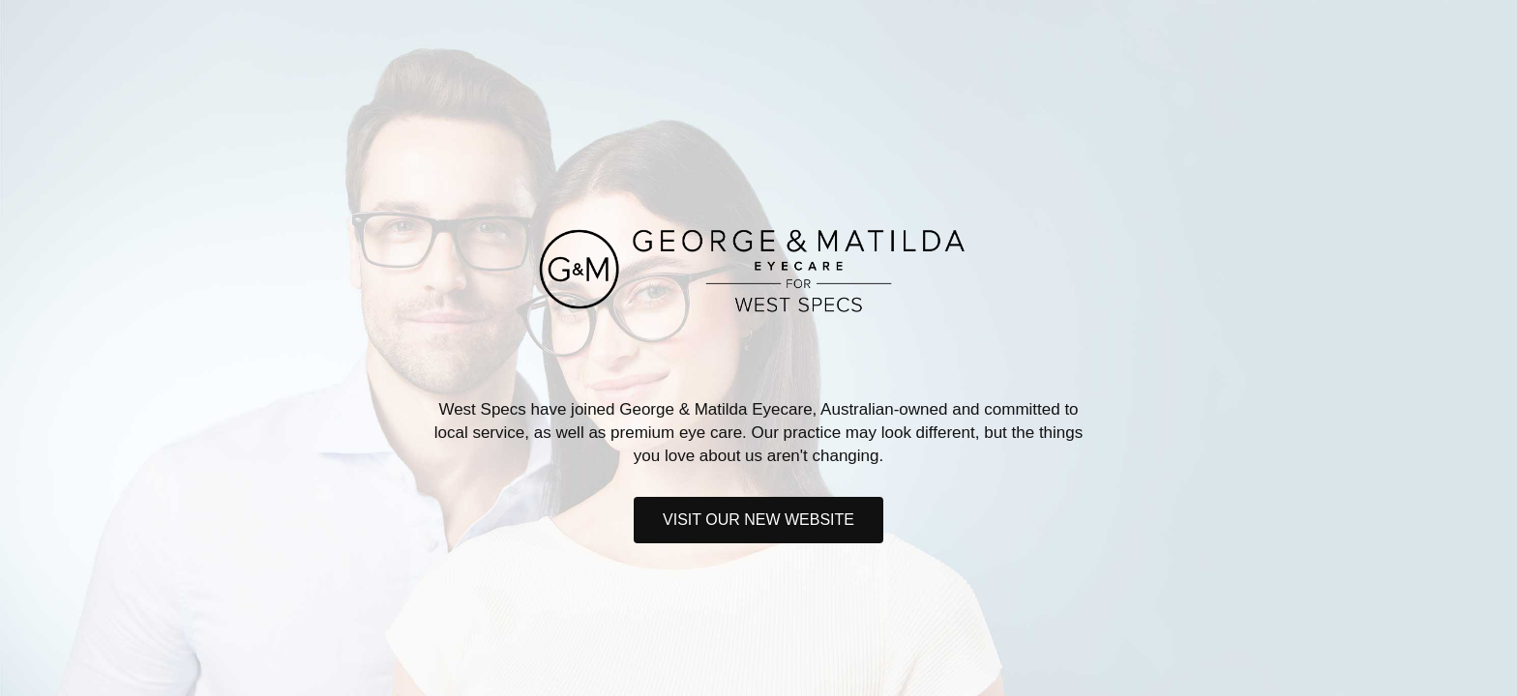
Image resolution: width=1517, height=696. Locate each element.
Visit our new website (758, 519)
